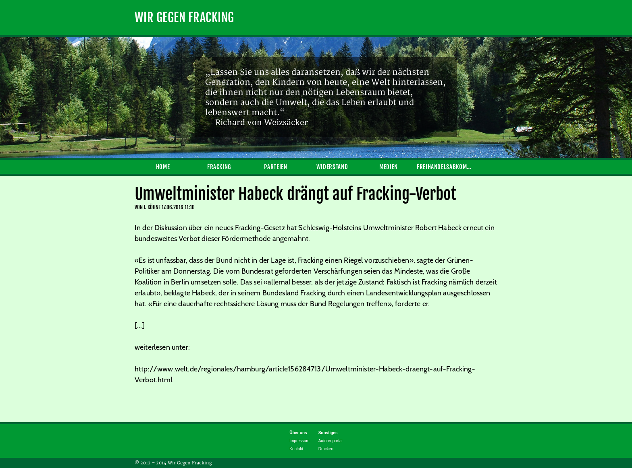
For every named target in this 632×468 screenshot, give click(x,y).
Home (163, 167)
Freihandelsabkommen (445, 167)
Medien (388, 167)
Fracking (219, 167)
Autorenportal (330, 441)
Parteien (275, 167)
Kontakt (296, 449)
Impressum (299, 441)
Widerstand (332, 167)
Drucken (325, 449)
